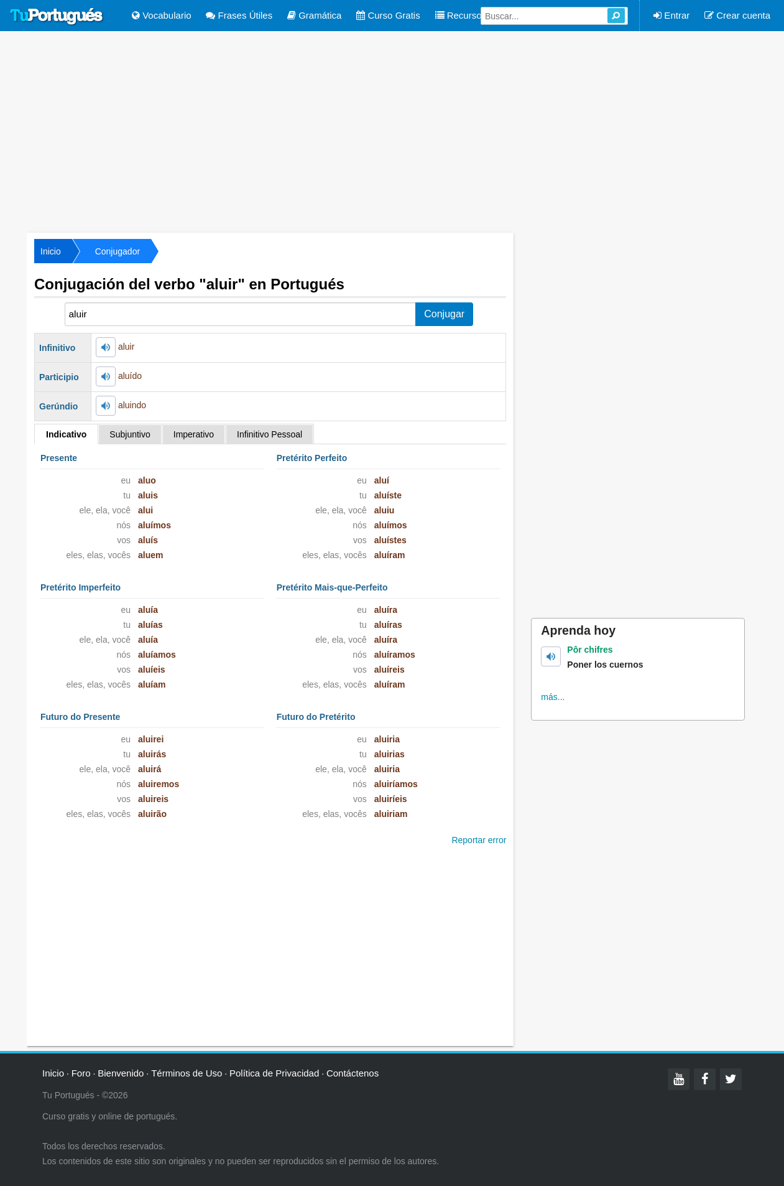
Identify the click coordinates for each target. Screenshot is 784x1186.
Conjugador (117, 251)
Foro (81, 1073)
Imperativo (193, 434)
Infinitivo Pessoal (269, 434)
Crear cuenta (737, 15)
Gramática (314, 15)
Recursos (461, 15)
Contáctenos (352, 1073)
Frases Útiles (239, 15)
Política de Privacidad (274, 1073)
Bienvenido (121, 1073)
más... (553, 697)
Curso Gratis (388, 15)
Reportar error (478, 840)
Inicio (50, 251)
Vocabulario (161, 15)
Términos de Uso (186, 1073)
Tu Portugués (56, 16)
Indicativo (66, 434)
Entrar (671, 15)
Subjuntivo (129, 434)
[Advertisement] (392, 131)
